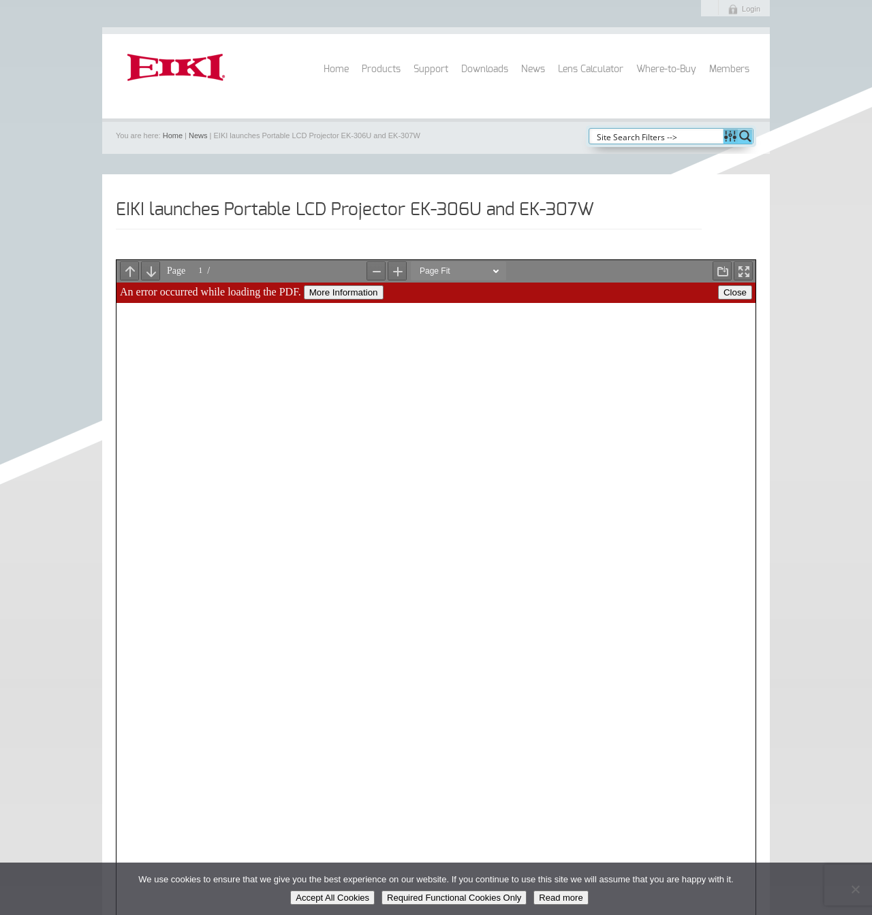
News (533, 69)
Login (751, 9)
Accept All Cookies (332, 898)
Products (381, 69)
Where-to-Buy (666, 69)
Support (431, 69)
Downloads (484, 69)
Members (729, 69)
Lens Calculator (590, 69)
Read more (560, 898)
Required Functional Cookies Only (454, 898)
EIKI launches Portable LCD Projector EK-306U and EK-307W (355, 210)
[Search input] (657, 136)
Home (336, 69)
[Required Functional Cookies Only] (855, 889)
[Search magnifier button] (745, 136)
